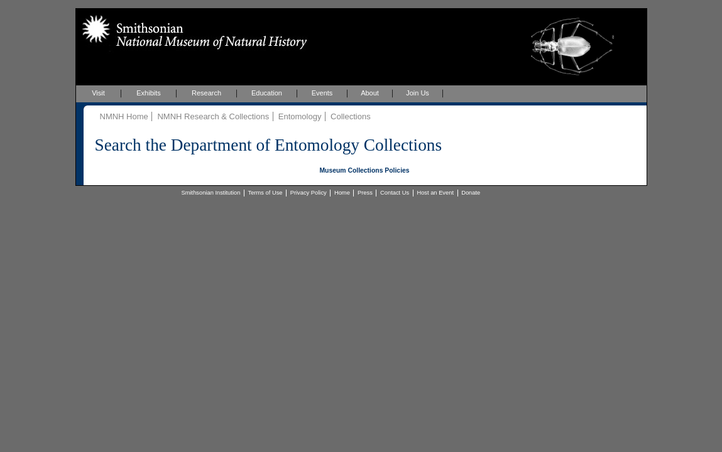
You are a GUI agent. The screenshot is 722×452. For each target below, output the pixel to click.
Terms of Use (265, 193)
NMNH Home (124, 116)
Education (266, 93)
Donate (470, 193)
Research (206, 93)
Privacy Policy (308, 193)
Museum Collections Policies (364, 170)
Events (322, 93)
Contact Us (394, 193)
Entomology (300, 116)
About (370, 93)
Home (342, 193)
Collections (351, 116)
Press (365, 193)
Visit (98, 93)
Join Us (417, 93)
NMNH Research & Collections (213, 116)
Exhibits (148, 93)
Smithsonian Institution (211, 193)
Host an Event (435, 193)
